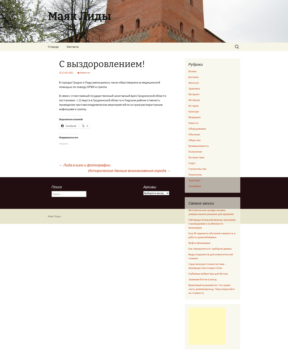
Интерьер (194, 100)
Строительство (197, 169)
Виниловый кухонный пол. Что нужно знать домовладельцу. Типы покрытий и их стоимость (211, 289)
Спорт (192, 163)
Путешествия (196, 157)
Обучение (194, 134)
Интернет (194, 94)
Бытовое (193, 77)
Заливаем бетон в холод (202, 279)
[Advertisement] (206, 326)
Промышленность (198, 146)
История (193, 105)
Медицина (194, 117)
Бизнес (192, 71)
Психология (195, 151)
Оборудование (197, 128)
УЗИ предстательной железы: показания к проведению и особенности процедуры (211, 223)
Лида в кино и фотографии (84, 165)
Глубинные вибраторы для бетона (208, 273)
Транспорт (194, 180)
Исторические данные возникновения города (129, 170)
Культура (193, 111)
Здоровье (194, 88)
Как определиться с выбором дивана (210, 248)
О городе (53, 47)
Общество (194, 140)
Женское (193, 82)
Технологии (195, 174)
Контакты (73, 47)
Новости (85, 72)
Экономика (194, 186)
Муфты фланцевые (199, 243)
